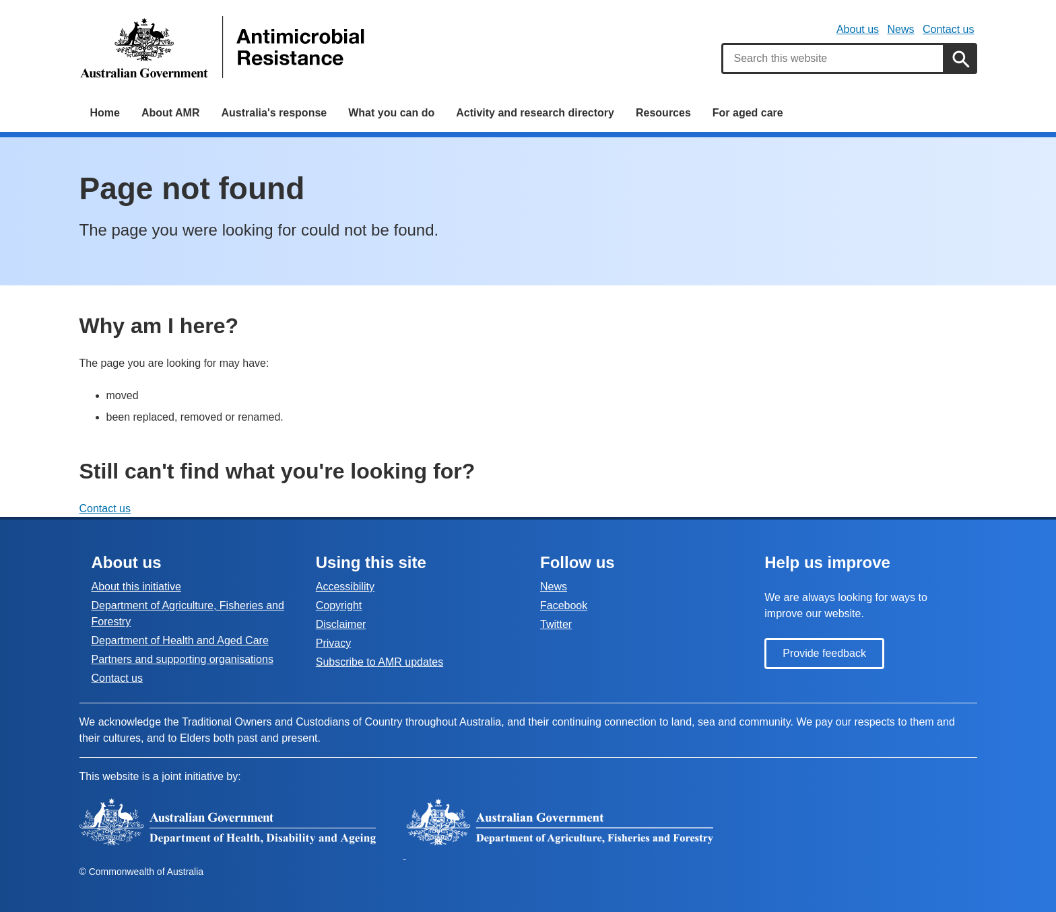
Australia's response (274, 112)
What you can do (391, 112)
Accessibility (345, 586)
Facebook (563, 605)
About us (857, 29)
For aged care (748, 112)
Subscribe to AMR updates (379, 662)
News (901, 29)
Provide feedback (824, 653)
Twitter (556, 624)
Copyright (339, 605)
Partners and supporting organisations (182, 659)
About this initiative (136, 586)
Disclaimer (341, 624)
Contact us (948, 29)
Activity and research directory (535, 112)
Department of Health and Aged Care (180, 640)
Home (105, 112)
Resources (663, 112)
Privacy (333, 643)
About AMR (170, 112)
